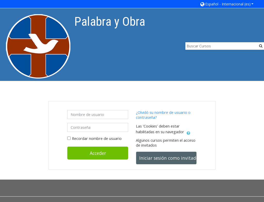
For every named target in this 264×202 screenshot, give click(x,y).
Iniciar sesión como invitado (168, 158)
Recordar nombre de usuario (97, 138)
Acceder (98, 153)
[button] (226, 4)
